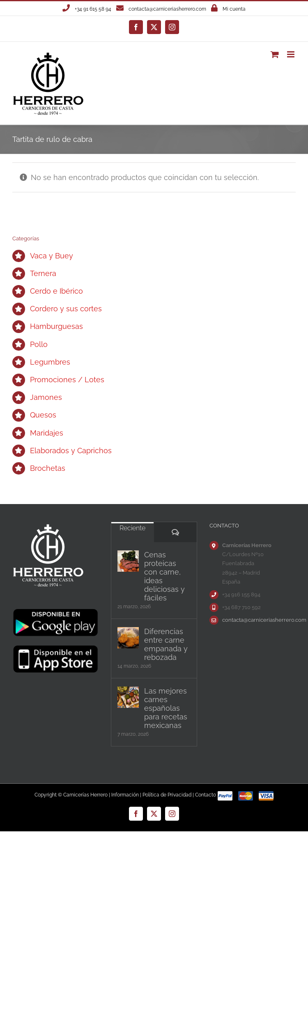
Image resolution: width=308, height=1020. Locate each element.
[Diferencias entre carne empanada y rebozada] (128, 637)
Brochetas (47, 468)
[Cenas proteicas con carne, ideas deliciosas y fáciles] (128, 561)
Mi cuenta (234, 9)
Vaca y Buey (51, 255)
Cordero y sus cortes (66, 308)
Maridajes (46, 433)
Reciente (132, 528)
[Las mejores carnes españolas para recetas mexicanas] (128, 697)
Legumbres (50, 362)
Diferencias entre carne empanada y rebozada (166, 644)
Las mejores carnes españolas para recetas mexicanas (165, 708)
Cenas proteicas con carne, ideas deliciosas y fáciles (164, 576)
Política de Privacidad (167, 795)
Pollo (39, 344)
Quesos (43, 415)
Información (125, 795)
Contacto (205, 795)
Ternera (43, 273)
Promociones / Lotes (67, 379)
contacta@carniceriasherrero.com (167, 9)
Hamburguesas (56, 326)
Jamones (46, 397)
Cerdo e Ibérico (56, 291)
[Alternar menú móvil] (291, 54)
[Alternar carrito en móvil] (275, 54)
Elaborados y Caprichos (71, 450)
